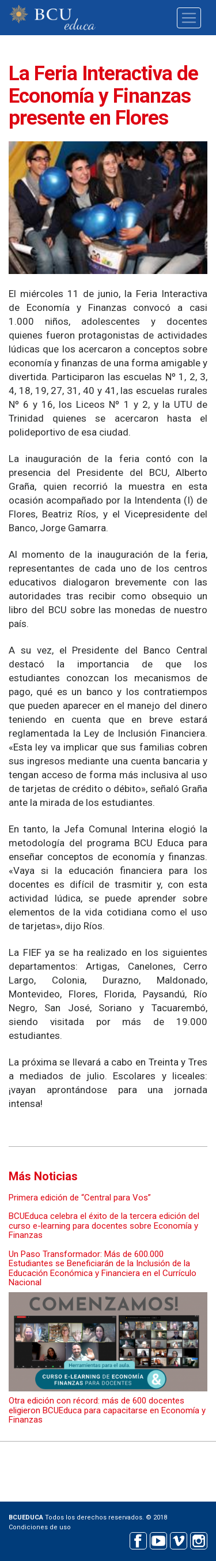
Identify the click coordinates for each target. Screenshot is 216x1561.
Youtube (158, 1539)
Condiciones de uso (40, 1527)
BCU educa (52, 18)
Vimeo (178, 1539)
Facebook (138, 1539)
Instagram (198, 1539)
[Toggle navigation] (189, 17)
